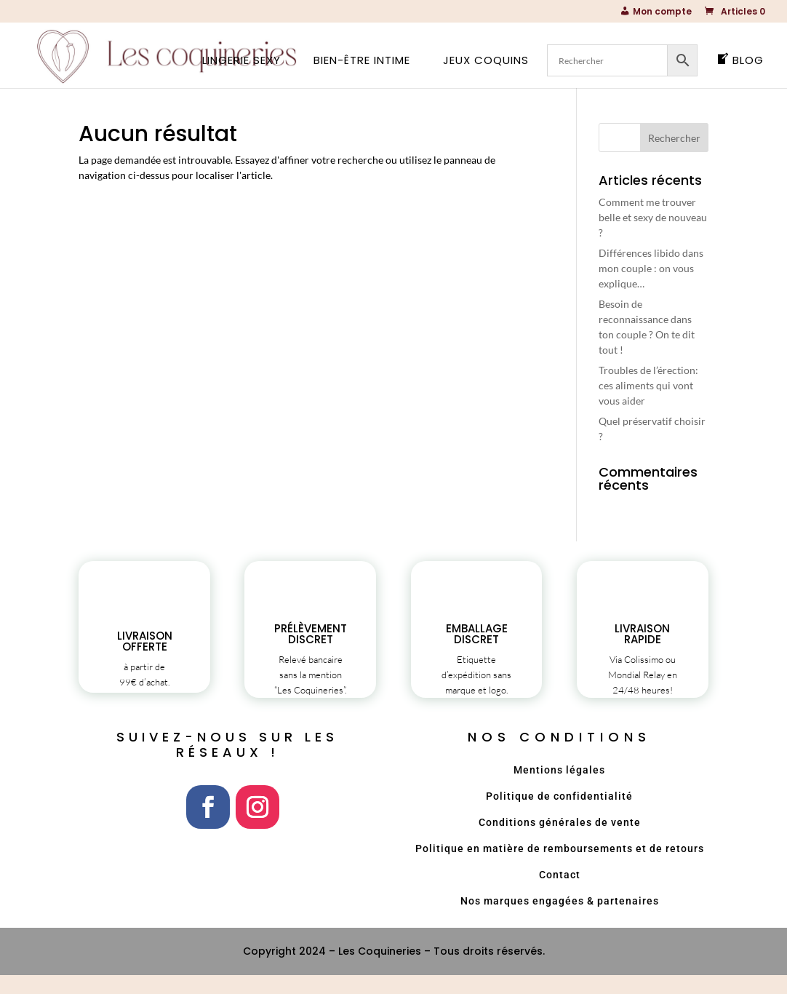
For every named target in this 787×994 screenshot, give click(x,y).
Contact (559, 893)
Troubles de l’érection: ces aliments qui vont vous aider (648, 385)
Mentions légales (559, 789)
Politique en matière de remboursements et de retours (559, 867)
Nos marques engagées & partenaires (559, 920)
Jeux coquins (486, 61)
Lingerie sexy (241, 61)
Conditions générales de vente (560, 841)
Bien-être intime (361, 61)
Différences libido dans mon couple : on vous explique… (651, 268)
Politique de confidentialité (559, 815)
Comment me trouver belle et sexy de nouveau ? (653, 217)
